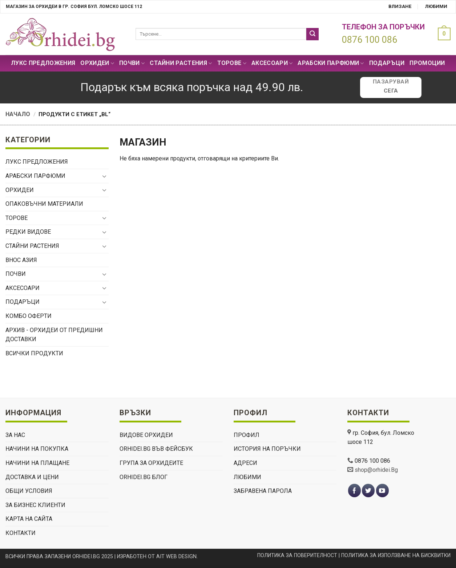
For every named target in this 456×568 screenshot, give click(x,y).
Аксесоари (271, 63)
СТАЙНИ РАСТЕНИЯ (181, 63)
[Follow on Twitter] (368, 490)
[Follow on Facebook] (354, 490)
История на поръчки (267, 448)
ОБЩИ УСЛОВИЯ (28, 490)
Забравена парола (263, 490)
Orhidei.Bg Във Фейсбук (156, 448)
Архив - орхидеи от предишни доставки (54, 335)
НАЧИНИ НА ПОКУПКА (36, 448)
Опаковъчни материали (44, 203)
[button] (442, 34)
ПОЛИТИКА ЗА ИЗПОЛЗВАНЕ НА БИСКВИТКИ (396, 555)
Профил (246, 435)
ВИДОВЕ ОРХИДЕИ (146, 435)
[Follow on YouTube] (382, 490)
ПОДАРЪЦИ (387, 63)
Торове (231, 63)
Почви (132, 63)
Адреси (245, 462)
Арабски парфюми (331, 63)
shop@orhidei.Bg (376, 469)
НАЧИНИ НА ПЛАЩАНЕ (37, 462)
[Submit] (312, 34)
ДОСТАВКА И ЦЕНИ (32, 477)
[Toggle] (104, 176)
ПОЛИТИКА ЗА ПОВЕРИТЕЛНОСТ (297, 555)
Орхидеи (97, 63)
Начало (17, 114)
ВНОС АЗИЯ (21, 260)
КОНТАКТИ (20, 533)
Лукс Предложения (43, 63)
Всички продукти (34, 353)
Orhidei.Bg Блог (144, 477)
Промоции (427, 63)
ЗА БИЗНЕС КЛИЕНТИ (35, 505)
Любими (436, 6)
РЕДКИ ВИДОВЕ (28, 231)
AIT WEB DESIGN (176, 556)
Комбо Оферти (28, 315)
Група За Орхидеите (151, 462)
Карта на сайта (28, 518)
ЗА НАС (15, 435)
